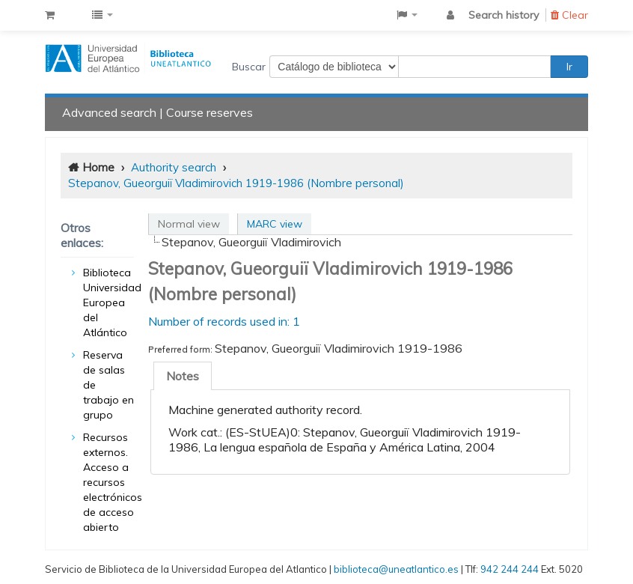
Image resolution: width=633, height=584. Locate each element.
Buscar (249, 66)
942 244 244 (509, 569)
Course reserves (209, 112)
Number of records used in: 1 (224, 321)
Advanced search (109, 112)
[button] (50, 15)
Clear (569, 15)
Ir (569, 66)
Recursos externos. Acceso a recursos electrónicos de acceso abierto (112, 482)
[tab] (182, 376)
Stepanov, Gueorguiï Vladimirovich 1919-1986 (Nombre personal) (236, 183)
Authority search (173, 167)
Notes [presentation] (182, 375)
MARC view (274, 224)
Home (98, 167)
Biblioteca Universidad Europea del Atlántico (112, 302)
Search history (503, 15)
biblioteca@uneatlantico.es (396, 569)
